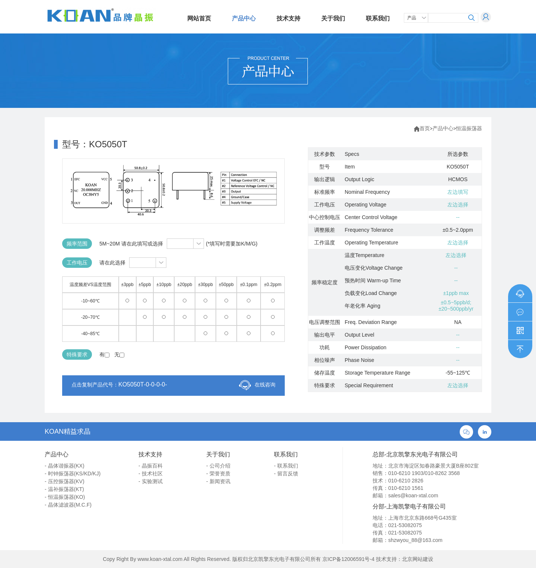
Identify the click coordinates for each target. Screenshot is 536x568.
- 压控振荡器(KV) (64, 481)
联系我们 (378, 18)
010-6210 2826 (405, 481)
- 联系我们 (286, 466)
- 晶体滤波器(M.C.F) (68, 505)
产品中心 (244, 18)
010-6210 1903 (405, 473)
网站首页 (199, 18)
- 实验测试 (150, 481)
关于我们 (333, 18)
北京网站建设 (417, 559)
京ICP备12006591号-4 (348, 559)
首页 (424, 128)
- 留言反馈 (286, 473)
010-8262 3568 (442, 473)
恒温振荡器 (469, 128)
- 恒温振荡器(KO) (65, 497)
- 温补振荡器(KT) (64, 489)
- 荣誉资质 (218, 473)
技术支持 (288, 18)
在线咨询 (257, 385)
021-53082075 (405, 525)
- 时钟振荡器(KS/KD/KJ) (72, 473)
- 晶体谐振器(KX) (64, 466)
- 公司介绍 (218, 466)
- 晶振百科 (150, 466)
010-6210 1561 (405, 488)
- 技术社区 (150, 473)
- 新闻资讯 (218, 481)
